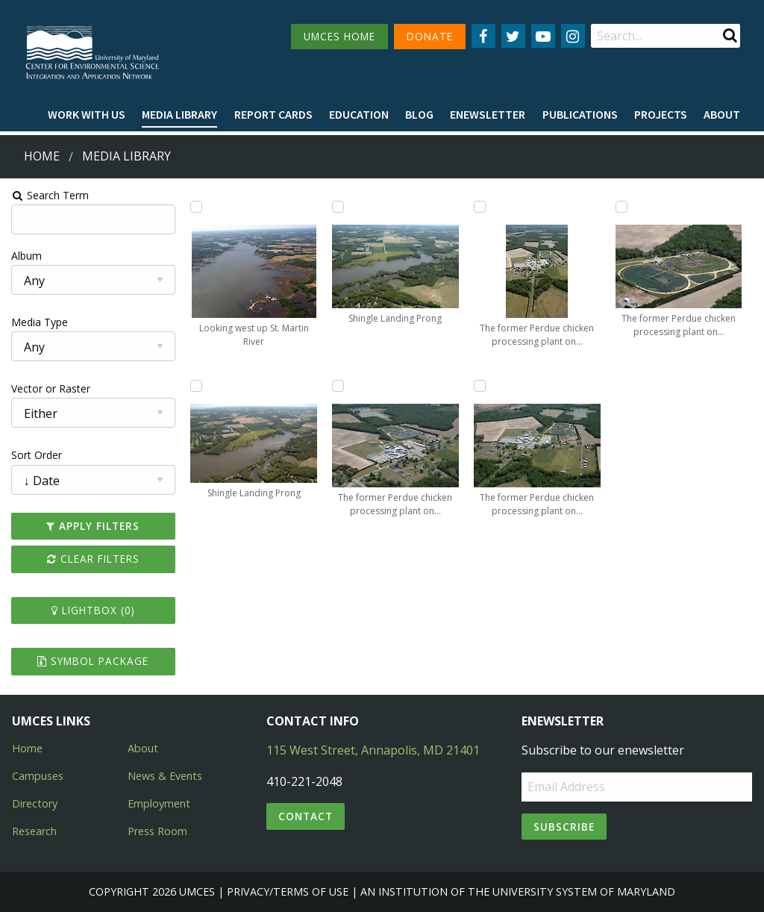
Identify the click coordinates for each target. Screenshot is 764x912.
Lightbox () (92, 610)
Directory (34, 803)
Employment (159, 803)
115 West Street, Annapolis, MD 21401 (373, 750)
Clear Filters (92, 559)
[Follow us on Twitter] (513, 36)
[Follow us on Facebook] (483, 36)
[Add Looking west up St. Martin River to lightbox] (195, 207)
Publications (580, 114)
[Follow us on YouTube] (543, 36)
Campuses (37, 776)
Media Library (179, 114)
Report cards (273, 114)
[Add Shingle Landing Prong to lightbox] (195, 386)
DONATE (430, 36)
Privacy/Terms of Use (287, 891)
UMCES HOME (339, 36)
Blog (419, 114)
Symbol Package (92, 661)
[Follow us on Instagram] (573, 36)
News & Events (165, 776)
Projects (660, 114)
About (722, 114)
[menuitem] (86, 115)
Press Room (157, 831)
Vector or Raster (49, 388)
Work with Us (86, 114)
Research (34, 831)
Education (359, 114)
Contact (305, 816)
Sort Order (35, 455)
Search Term (49, 195)
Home (42, 156)
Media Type (38, 322)
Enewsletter (487, 114)
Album (25, 256)
